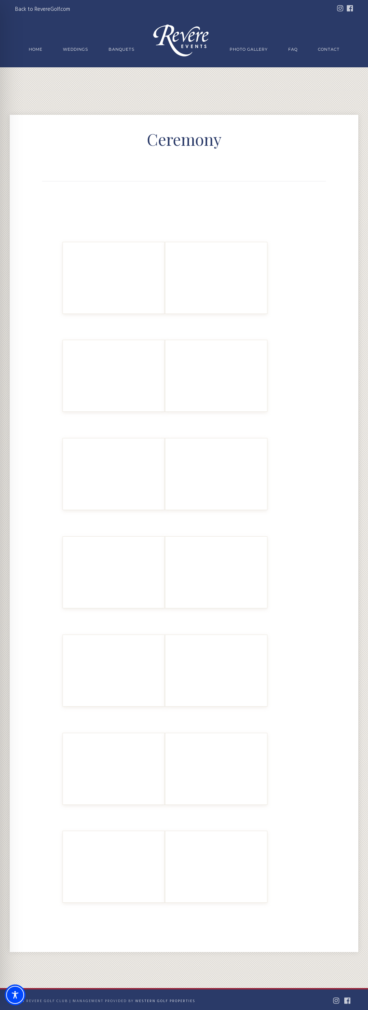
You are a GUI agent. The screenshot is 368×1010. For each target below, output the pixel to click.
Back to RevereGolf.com (42, 9)
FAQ (293, 49)
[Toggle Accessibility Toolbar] (15, 995)
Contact (329, 49)
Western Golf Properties (165, 1001)
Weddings (75, 49)
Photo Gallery (249, 49)
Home (35, 49)
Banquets (121, 49)
